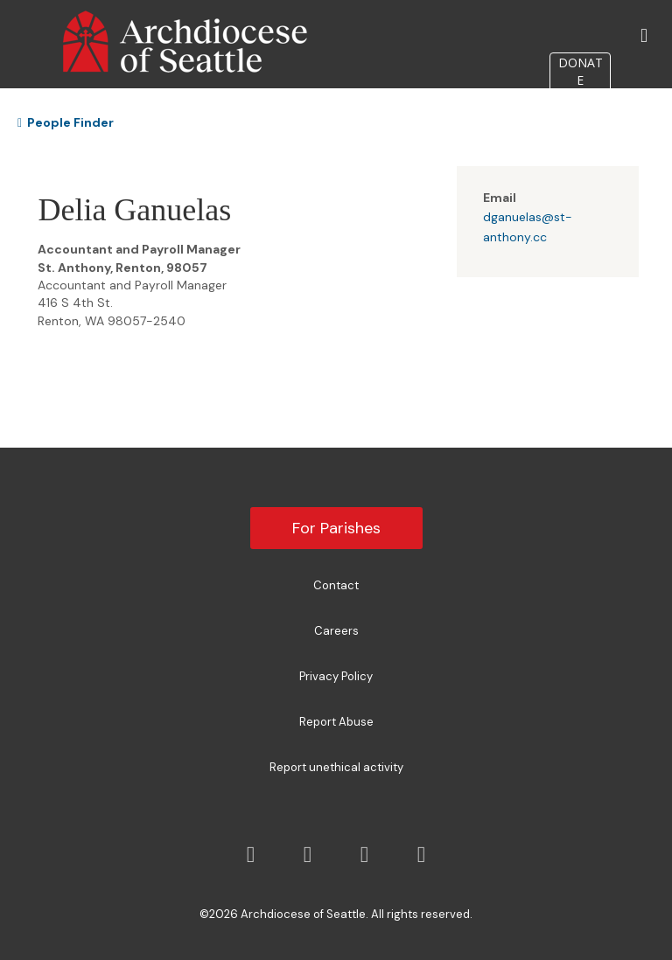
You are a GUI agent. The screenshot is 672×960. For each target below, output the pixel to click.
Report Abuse (336, 721)
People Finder (66, 122)
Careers (336, 630)
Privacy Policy (336, 676)
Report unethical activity (336, 767)
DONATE (580, 71)
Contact (336, 585)
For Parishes (336, 528)
